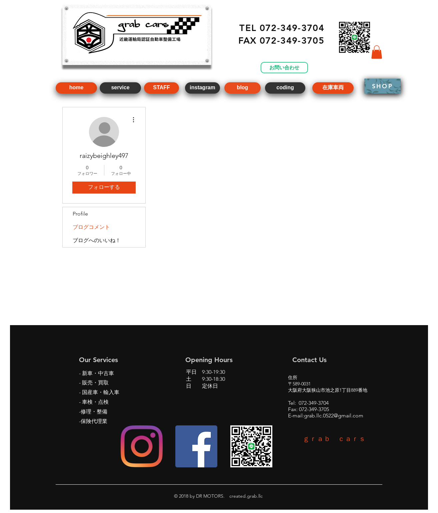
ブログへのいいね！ (97, 240)
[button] (376, 52)
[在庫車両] (333, 88)
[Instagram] (142, 446)
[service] (120, 88)
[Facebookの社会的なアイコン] (196, 446)
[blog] (242, 88)
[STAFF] (161, 88)
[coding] (285, 88)
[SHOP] (382, 86)
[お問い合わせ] (284, 67)
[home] (76, 88)
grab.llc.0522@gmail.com (333, 415)
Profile (80, 214)
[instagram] (202, 88)
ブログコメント (91, 227)
